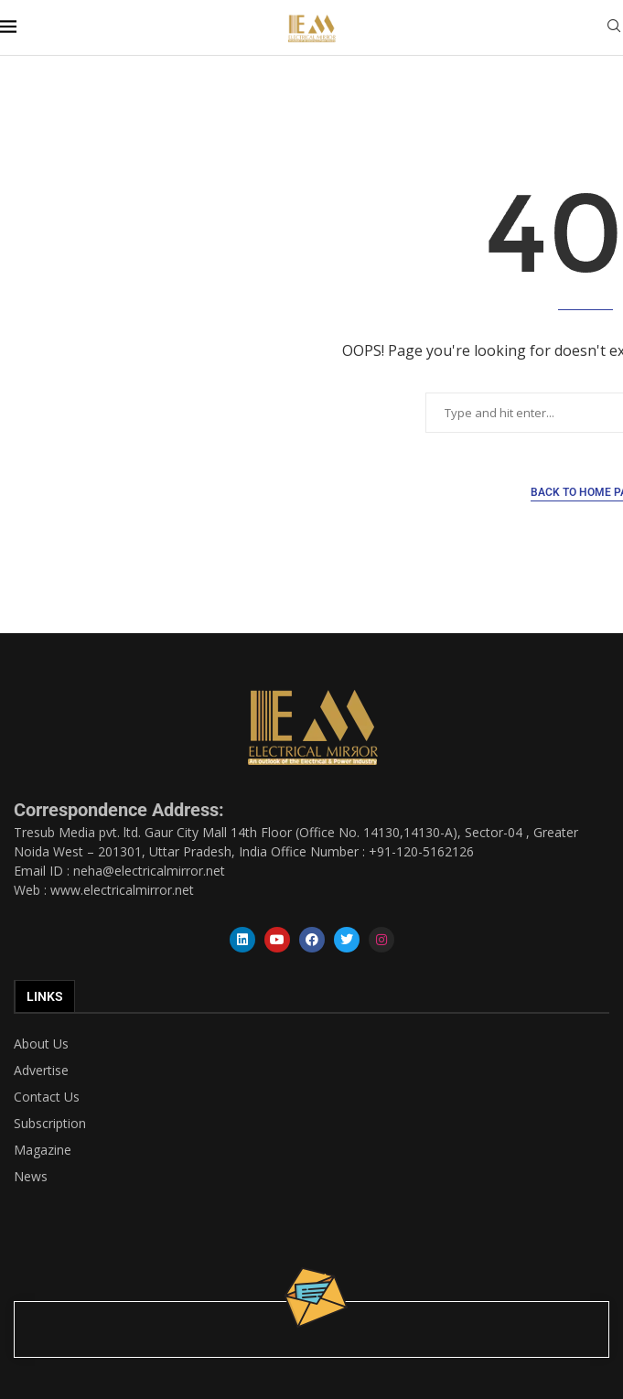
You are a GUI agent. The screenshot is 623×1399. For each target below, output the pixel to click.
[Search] (614, 28)
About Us (41, 1044)
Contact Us (47, 1097)
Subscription (50, 1123)
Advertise (41, 1070)
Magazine (42, 1150)
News (31, 1176)
